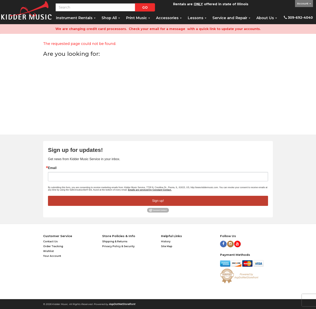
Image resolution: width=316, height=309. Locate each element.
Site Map (166, 246)
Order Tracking (53, 246)
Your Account (52, 255)
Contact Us (50, 241)
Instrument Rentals (76, 18)
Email (52, 168)
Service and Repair (231, 18)
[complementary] (287, 287)
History (165, 241)
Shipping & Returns (114, 241)
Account (304, 3)
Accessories (169, 18)
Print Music (138, 18)
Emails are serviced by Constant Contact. (150, 190)
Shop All (111, 18)
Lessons (197, 18)
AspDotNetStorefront (122, 304)
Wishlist (48, 251)
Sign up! (158, 200)
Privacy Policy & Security (118, 246)
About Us (266, 18)
